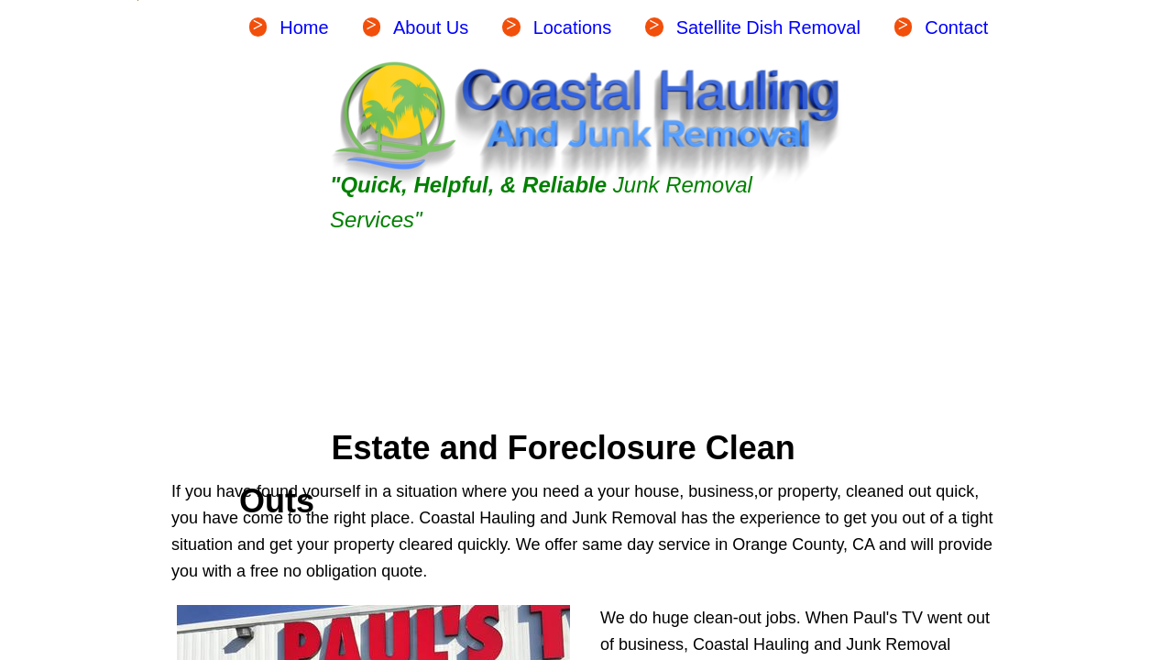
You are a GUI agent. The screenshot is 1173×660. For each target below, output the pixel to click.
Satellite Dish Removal (768, 27)
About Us (430, 27)
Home (304, 27)
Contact (956, 27)
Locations (572, 27)
